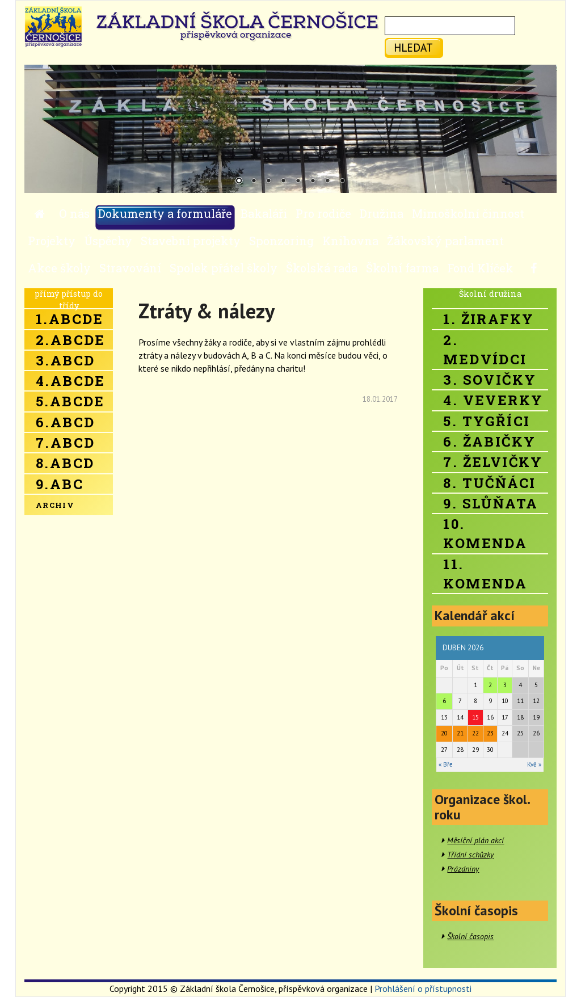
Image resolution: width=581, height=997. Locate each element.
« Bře (446, 764)
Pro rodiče (323, 213)
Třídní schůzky (470, 854)
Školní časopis (470, 936)
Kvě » (534, 764)
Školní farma (402, 267)
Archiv (55, 505)
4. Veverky (493, 400)
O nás (74, 213)
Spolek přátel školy (223, 267)
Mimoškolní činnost (468, 213)
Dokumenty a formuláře (165, 213)
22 (475, 733)
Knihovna (350, 240)
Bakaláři (264, 213)
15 (475, 717)
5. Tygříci (486, 421)
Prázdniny (463, 869)
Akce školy (59, 267)
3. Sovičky (489, 380)
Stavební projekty (191, 240)
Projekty (51, 240)
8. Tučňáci (489, 483)
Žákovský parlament (445, 240)
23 (490, 733)
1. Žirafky (488, 319)
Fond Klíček (480, 267)
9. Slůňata (490, 503)
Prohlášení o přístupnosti (422, 988)
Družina (381, 213)
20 (444, 733)
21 (460, 733)
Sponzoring (281, 240)
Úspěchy (108, 240)
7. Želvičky (492, 462)
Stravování (130, 267)
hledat (413, 47)
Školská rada (321, 267)
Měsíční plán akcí (475, 840)
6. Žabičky (489, 441)
